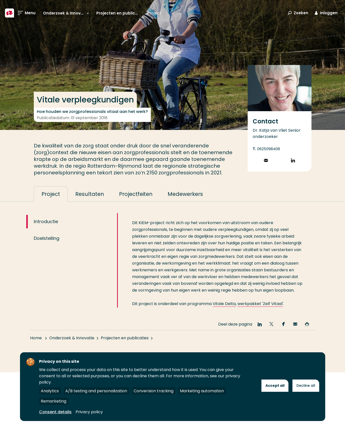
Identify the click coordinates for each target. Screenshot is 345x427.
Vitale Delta (224, 312)
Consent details (55, 412)
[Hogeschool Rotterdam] (9, 12)
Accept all (274, 385)
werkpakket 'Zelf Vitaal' (260, 312)
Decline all (305, 385)
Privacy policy (89, 412)
